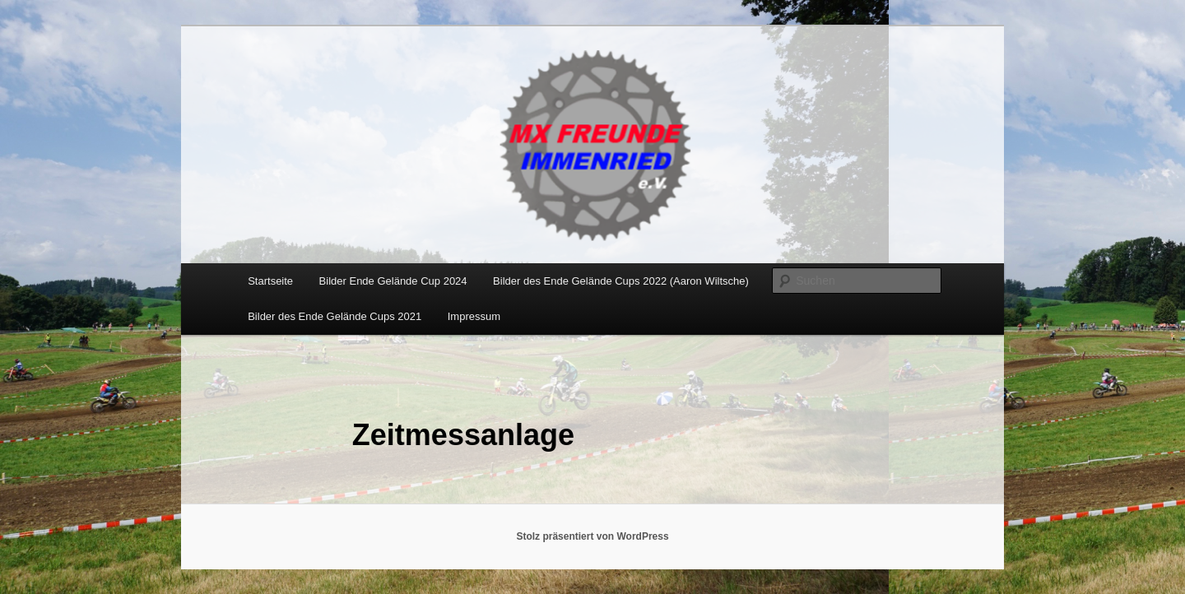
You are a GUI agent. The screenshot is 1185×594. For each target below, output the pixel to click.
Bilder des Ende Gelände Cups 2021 (334, 316)
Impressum (474, 316)
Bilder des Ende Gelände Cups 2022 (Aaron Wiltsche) (621, 281)
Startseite (270, 281)
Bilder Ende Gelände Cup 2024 (393, 281)
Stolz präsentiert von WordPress (592, 536)
